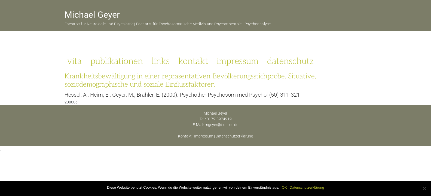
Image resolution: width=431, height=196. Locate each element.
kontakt (193, 61)
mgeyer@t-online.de (221, 124)
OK (284, 187)
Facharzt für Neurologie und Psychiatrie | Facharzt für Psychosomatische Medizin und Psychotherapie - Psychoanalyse (168, 24)
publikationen (116, 61)
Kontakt (185, 136)
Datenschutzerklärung (234, 136)
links (161, 61)
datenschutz (290, 61)
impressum (237, 61)
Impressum (203, 136)
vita (74, 61)
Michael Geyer (92, 15)
